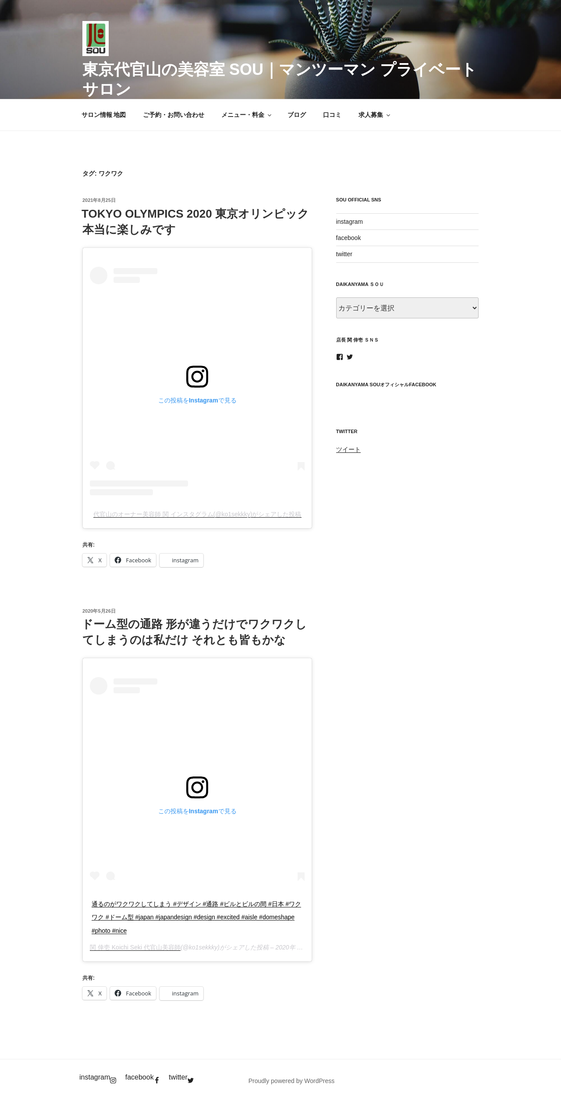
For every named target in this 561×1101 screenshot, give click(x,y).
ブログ (297, 114)
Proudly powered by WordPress (292, 1080)
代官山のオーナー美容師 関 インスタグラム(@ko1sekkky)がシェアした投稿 (197, 514)
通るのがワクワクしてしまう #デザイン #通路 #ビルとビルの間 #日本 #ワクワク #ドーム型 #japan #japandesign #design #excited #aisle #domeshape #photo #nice (196, 917)
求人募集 (375, 114)
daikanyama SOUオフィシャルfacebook (386, 384)
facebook (348, 237)
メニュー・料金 (247, 114)
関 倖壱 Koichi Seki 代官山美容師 (135, 947)
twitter (344, 254)
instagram (349, 221)
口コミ (332, 114)
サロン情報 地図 (104, 114)
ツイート (348, 449)
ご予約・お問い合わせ (173, 114)
